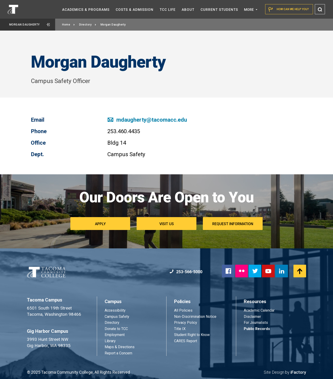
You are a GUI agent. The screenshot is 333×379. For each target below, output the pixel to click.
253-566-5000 (185, 271)
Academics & (85, 10)
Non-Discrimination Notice (195, 316)
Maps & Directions (120, 347)
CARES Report (185, 341)
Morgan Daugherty (29, 24)
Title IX (180, 329)
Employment (115, 335)
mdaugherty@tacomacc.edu (147, 120)
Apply (100, 224)
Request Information (232, 224)
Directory (87, 24)
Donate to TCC (116, 329)
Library (110, 341)
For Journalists (256, 322)
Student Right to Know (192, 335)
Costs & (134, 10)
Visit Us (166, 224)
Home (68, 24)
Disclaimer (252, 316)
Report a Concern (118, 353)
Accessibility (115, 310)
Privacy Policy (185, 322)
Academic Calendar (259, 310)
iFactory (298, 372)
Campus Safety (117, 316)
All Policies (183, 310)
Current (219, 10)
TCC (167, 10)
